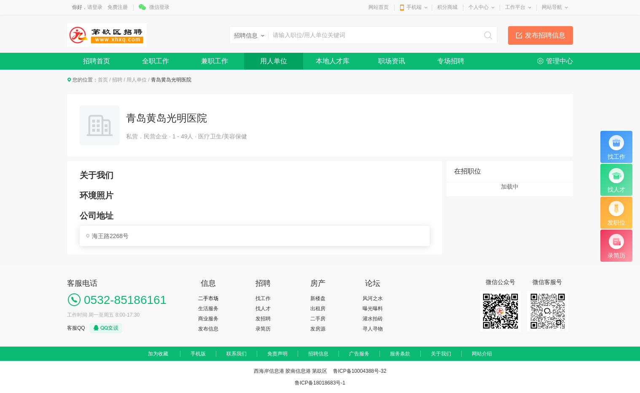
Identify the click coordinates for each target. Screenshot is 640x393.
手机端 (414, 7)
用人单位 (273, 61)
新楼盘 (317, 298)
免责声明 (277, 354)
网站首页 (378, 7)
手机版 (198, 354)
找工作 (263, 298)
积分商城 (447, 7)
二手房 (317, 319)
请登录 (94, 7)
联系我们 (236, 354)
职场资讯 (391, 61)
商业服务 (208, 319)
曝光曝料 (373, 309)
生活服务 (208, 309)
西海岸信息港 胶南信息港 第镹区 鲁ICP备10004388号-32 (320, 371)
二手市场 (208, 298)
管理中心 (559, 61)
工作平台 (515, 7)
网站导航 (552, 7)
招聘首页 (96, 61)
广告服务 (359, 354)
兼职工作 (214, 61)
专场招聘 (450, 61)
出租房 (317, 309)
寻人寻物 (373, 329)
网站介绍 (482, 354)
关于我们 (441, 354)
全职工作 (155, 61)
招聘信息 (318, 354)
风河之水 (373, 298)
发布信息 (208, 329)
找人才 (263, 309)
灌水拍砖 (373, 319)
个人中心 (478, 7)
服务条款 (400, 354)
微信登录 (159, 7)
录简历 (263, 329)
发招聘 (263, 319)
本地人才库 (333, 61)
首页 (103, 80)
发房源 (317, 329)
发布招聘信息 (545, 35)
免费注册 (118, 7)
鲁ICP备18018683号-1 (320, 383)
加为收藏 (158, 354)
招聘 (117, 80)
